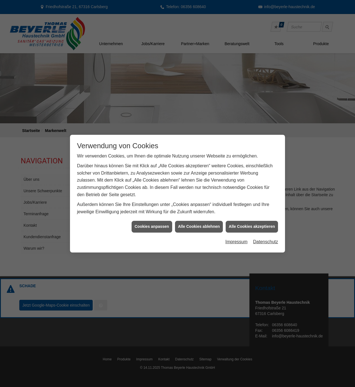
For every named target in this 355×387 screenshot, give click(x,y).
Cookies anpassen (152, 224)
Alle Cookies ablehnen (199, 224)
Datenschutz (265, 239)
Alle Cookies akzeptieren (252, 224)
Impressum (236, 239)
